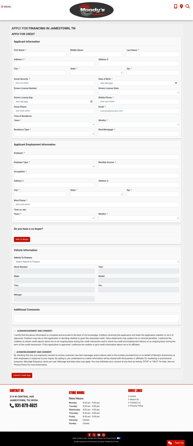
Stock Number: (21, 267)
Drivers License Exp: (23, 97)
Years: (17, 120)
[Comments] (96, 319)
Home (133, 396)
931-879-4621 (26, 405)
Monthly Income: (106, 162)
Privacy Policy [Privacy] (136, 406)
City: (16, 68)
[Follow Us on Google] (104, 435)
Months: (102, 120)
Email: (101, 107)
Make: (17, 276)
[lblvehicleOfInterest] (96, 261)
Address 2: (103, 59)
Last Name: (132, 50)
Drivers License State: (108, 88)
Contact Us (135, 402)
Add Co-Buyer (22, 239)
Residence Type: (21, 129)
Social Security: (21, 79)
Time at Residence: (23, 116)
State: (73, 68)
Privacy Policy (20, 365)
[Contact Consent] (15, 352)
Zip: (128, 68)
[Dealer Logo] (91, 10)
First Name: (19, 50)
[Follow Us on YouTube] (99, 435)
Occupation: (19, 171)
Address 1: (19, 59)
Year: (100, 267)
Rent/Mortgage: (105, 129)
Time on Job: (20, 209)
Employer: (18, 153)
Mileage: (18, 294)
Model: (101, 276)
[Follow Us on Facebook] (89, 435)
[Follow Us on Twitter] (94, 435)
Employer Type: (21, 162)
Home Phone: (20, 107)
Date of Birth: (104, 79)
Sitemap (100, 438)
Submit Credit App (21, 375)
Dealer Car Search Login (80, 438)
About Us (134, 399)
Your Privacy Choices (111, 438)
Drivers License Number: (25, 88)
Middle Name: (76, 50)
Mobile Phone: (105, 97)
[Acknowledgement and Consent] (15, 331)
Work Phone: (20, 200)
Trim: (16, 285)
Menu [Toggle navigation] (6, 6)
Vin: (100, 285)
